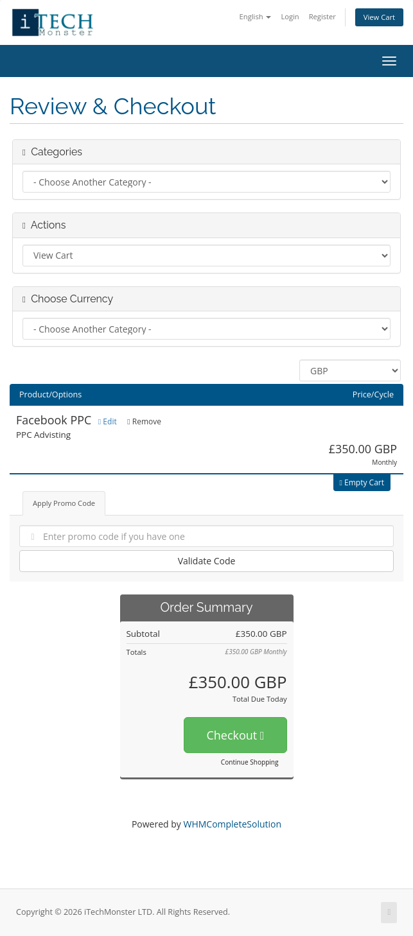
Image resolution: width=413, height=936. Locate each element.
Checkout (235, 735)
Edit (107, 421)
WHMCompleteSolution (232, 824)
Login (290, 16)
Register (322, 16)
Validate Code (207, 561)
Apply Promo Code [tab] (64, 503)
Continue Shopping (250, 762)
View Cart (379, 17)
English (256, 16)
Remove (144, 421)
